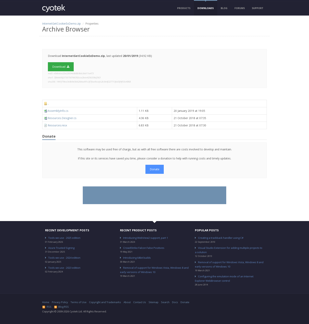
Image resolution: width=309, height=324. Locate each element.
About (127, 302)
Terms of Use (79, 302)
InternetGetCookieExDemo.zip (61, 23)
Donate (154, 169)
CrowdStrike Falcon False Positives (143, 248)
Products (183, 8)
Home (45, 302)
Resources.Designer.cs (62, 118)
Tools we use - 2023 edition (64, 267)
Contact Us (139, 302)
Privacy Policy (60, 302)
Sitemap (153, 302)
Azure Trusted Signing (61, 248)
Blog (224, 8)
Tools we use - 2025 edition (64, 238)
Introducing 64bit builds (137, 257)
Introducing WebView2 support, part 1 (145, 238)
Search (165, 302)
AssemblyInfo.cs (58, 111)
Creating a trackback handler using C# (220, 238)
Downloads (205, 8)
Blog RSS (61, 306)
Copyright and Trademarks (105, 302)
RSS (46, 306)
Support (257, 8)
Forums (240, 8)
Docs (175, 302)
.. (48, 103)
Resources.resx (57, 125)
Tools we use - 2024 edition (64, 257)
